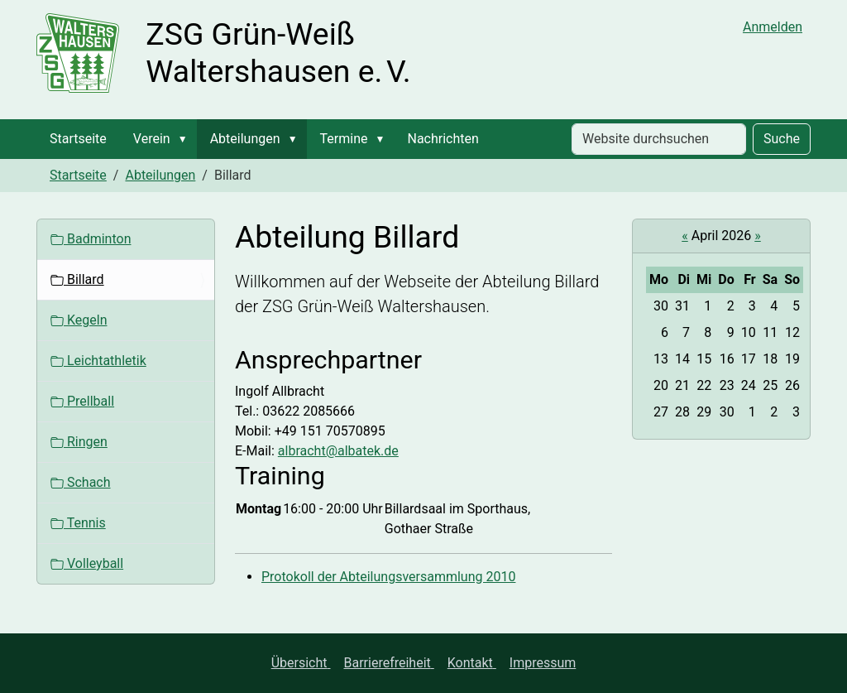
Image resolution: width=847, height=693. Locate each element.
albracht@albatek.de (338, 451)
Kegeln (78, 320)
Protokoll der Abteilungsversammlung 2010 (388, 577)
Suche (781, 139)
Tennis (78, 523)
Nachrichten (442, 139)
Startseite (78, 139)
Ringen (79, 442)
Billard (77, 279)
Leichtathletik (98, 360)
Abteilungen (245, 139)
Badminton (90, 239)
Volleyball (86, 563)
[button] (186, 139)
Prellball (82, 401)
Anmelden (772, 27)
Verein (151, 139)
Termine (344, 139)
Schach (80, 482)
